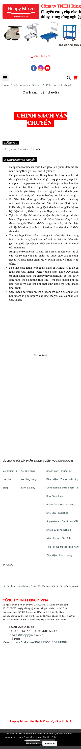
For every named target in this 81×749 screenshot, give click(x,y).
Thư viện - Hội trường (59, 555)
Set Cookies (32, 743)
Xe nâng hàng (29, 479)
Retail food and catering (60, 504)
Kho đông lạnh (55, 496)
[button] (67, 78)
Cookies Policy (50, 736)
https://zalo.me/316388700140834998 (39, 642)
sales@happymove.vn (27, 635)
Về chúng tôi (10, 471)
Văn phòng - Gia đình (58, 538)
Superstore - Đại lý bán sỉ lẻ (62, 521)
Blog (5, 487)
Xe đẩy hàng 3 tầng (27, 586)
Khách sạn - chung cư (59, 471)
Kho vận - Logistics (57, 513)
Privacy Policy (30, 736)
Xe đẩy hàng (28, 471)
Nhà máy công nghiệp (58, 530)
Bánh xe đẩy (28, 487)
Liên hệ (7, 479)
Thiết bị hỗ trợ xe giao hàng (62, 547)
